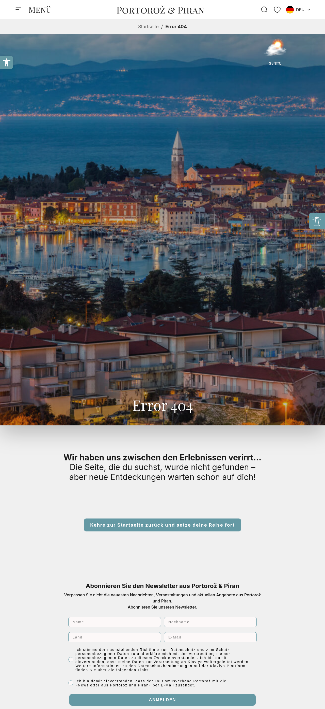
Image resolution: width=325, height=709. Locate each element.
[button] (6, 62)
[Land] (114, 637)
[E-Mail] (210, 637)
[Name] (114, 622)
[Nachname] (210, 622)
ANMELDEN (162, 700)
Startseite (148, 26)
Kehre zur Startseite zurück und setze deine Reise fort (162, 525)
